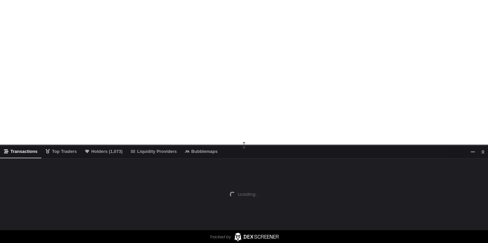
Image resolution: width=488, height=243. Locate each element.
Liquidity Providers (154, 151)
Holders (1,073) (104, 151)
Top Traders (61, 151)
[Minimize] (473, 151)
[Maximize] (483, 151)
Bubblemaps (201, 151)
